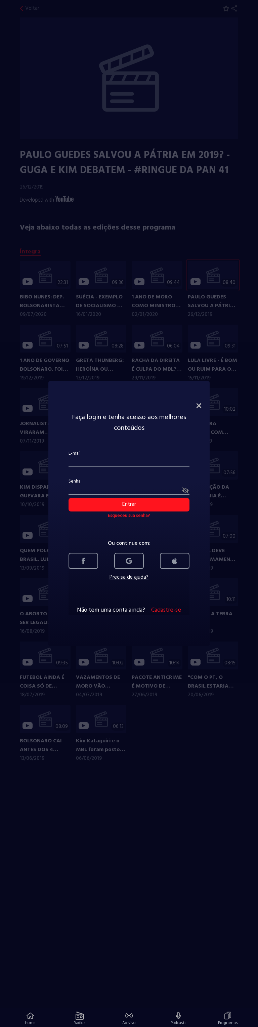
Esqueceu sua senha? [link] (129, 516)
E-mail (75, 453)
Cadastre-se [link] (166, 610)
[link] (83, 561)
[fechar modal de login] (199, 406)
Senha (75, 481)
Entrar (129, 504)
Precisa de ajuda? (129, 577)
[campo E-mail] (129, 462)
